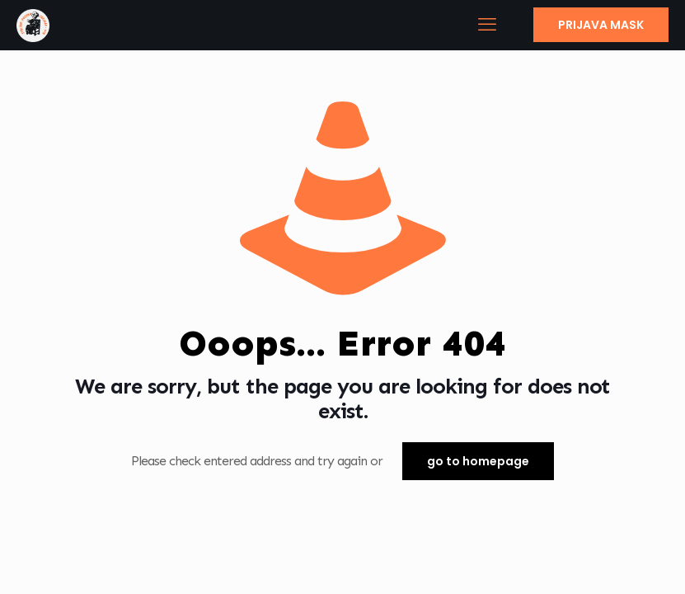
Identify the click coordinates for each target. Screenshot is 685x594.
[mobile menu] (486, 25)
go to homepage (478, 461)
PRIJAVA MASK (601, 24)
